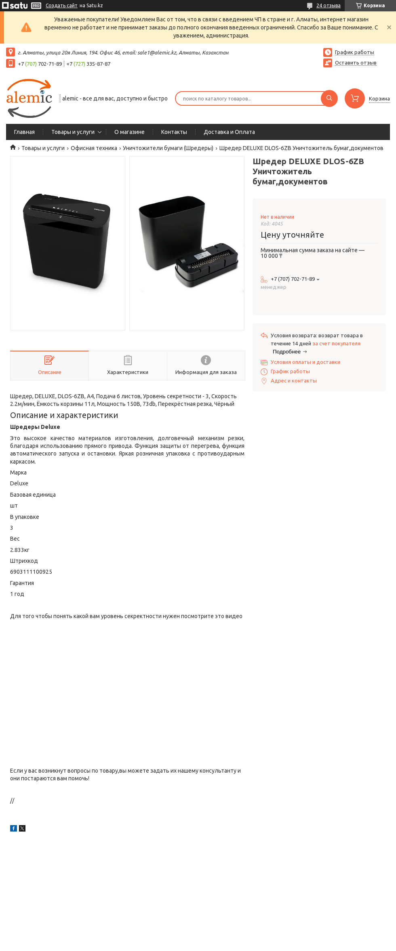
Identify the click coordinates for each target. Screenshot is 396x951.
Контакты (174, 132)
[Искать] (329, 98)
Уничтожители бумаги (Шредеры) (168, 148)
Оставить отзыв (356, 62)
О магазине (129, 132)
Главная (24, 132)
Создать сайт (62, 5)
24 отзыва (328, 5)
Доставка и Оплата (229, 132)
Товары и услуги (73, 132)
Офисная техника (94, 148)
